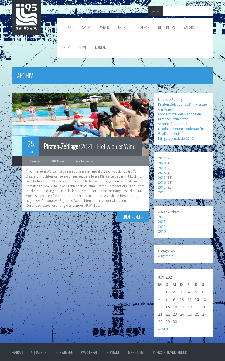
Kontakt (101, 47)
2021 (162, 158)
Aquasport (39, 352)
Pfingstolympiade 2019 (175, 138)
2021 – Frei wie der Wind (89, 146)
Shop (66, 47)
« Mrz (163, 329)
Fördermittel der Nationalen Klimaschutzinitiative (179, 116)
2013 (162, 217)
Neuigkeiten (166, 27)
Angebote (191, 27)
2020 (162, 163)
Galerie (143, 27)
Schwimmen (64, 352)
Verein (104, 27)
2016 (162, 182)
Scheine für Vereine (172, 124)
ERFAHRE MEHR (133, 217)
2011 (162, 226)
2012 (162, 221)
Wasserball (90, 352)
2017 (162, 177)
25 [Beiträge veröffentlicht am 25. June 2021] (190, 314)
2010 (162, 231)
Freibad (123, 27)
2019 (162, 168)
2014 (162, 192)
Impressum (135, 352)
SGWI (82, 47)
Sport (86, 27)
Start (69, 27)
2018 (162, 173)
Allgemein (165, 256)
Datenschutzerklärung (169, 352)
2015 (162, 187)
